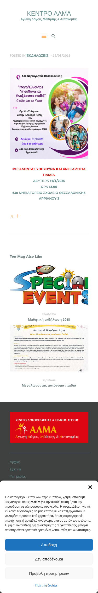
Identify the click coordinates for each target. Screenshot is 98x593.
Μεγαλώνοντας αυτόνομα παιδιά (49, 385)
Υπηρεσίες (18, 476)
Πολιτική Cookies (46, 585)
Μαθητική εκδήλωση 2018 (49, 319)
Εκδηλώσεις (37, 55)
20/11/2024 (49, 380)
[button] (90, 487)
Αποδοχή (49, 544)
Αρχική (15, 462)
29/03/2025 (61, 55)
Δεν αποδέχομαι (49, 559)
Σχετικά (15, 469)
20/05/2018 (49, 314)
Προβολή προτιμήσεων (49, 573)
